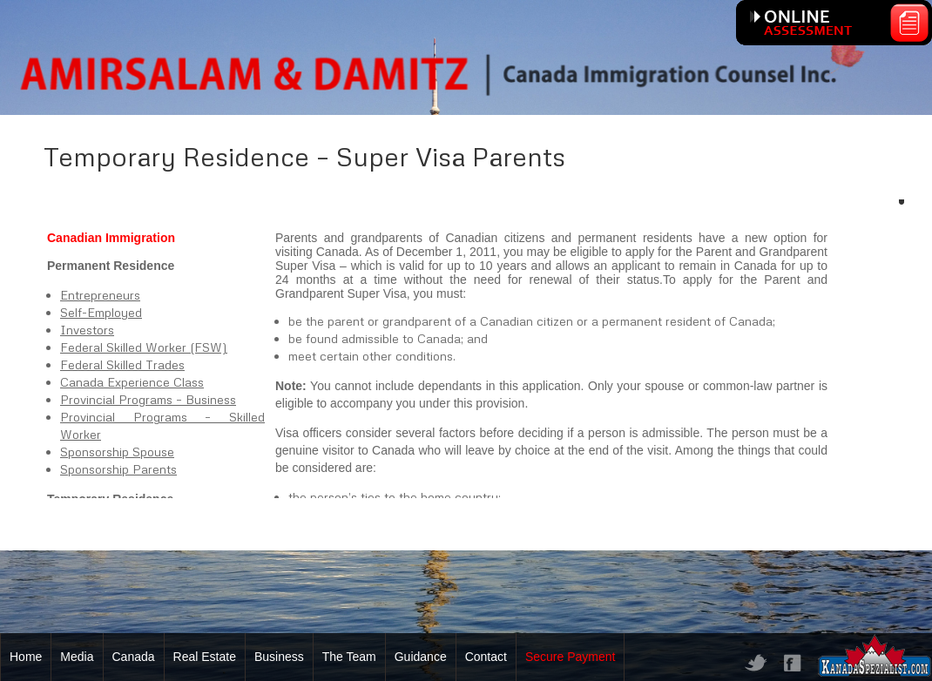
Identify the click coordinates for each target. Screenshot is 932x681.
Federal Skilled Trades (122, 364)
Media (76, 657)
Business (279, 657)
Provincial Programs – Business (148, 399)
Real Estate (204, 657)
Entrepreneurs (100, 294)
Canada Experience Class (132, 381)
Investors (87, 329)
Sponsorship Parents (118, 469)
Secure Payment (570, 657)
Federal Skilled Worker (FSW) (143, 347)
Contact (486, 657)
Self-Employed (101, 312)
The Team (349, 657)
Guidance (421, 657)
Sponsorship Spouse (117, 451)
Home (26, 657)
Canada (133, 657)
